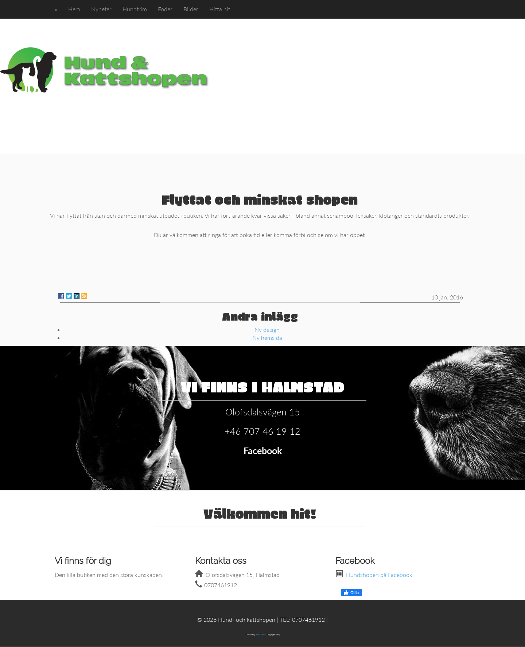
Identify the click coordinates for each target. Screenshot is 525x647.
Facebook (263, 450)
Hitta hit (219, 8)
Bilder (190, 8)
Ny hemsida (267, 337)
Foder (165, 8)
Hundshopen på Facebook (379, 574)
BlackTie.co (260, 635)
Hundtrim (134, 8)
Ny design (267, 329)
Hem (74, 8)
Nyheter (101, 8)
